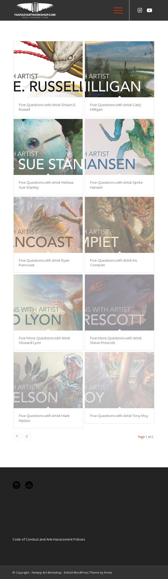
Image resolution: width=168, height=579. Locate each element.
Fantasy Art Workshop (46, 572)
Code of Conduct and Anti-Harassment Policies (49, 539)
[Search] (104, 10)
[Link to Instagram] (140, 10)
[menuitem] (104, 10)
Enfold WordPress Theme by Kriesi (88, 572)
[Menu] (116, 10)
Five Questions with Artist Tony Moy (119, 416)
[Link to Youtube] (149, 10)
